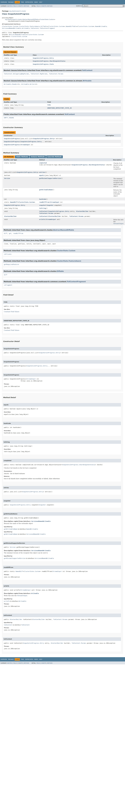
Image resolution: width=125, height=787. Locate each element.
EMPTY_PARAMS (9, 118)
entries (42, 172)
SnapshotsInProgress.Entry (43, 58)
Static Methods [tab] (22, 157)
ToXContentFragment (47, 28)
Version (7, 178)
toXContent (43, 211)
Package (11, 2)
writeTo (42, 219)
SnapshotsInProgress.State (43, 64)
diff (5, 233)
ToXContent (35, 28)
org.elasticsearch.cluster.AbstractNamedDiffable (22, 19)
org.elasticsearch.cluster (17, 11)
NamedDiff (14, 202)
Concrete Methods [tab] (54, 157)
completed (43, 163)
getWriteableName (46, 189)
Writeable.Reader (10, 84)
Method (26, 6)
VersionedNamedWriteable (11, 28)
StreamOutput (51, 219)
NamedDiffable (71, 26)
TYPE (49, 105)
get (10, 233)
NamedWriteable (101, 26)
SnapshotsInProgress (12, 138)
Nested (9, 6)
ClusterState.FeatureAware (29, 26)
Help (40, 2)
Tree (22, 2)
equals (41, 175)
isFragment (8, 285)
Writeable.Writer (28, 84)
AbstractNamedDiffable (17, 34)
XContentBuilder (82, 211)
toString (42, 208)
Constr (20, 6)
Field (14, 6)
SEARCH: (78, 6)
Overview (4, 2)
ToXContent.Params (56, 74)
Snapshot (50, 205)
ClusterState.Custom (47, 19)
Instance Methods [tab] (38, 157)
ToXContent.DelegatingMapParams (16, 74)
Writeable (26, 28)
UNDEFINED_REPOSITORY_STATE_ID (59, 108)
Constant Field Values (11, 311)
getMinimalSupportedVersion (50, 178)
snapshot (42, 205)
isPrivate (7, 254)
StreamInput (25, 144)
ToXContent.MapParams (39, 74)
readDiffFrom (44, 202)
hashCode (42, 199)
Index (36, 2)
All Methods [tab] (9, 157)
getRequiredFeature (11, 264)
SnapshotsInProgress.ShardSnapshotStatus (49, 61)
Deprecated (29, 2)
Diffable (44, 26)
